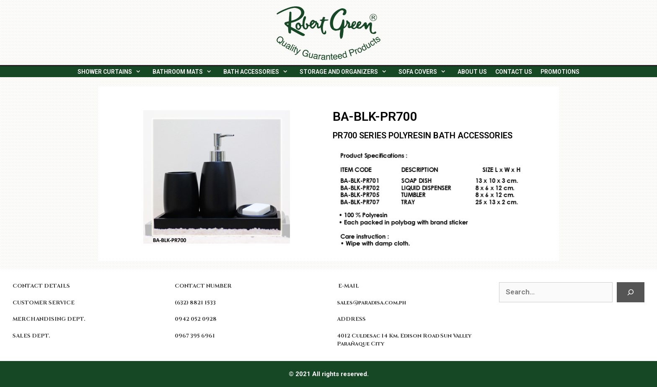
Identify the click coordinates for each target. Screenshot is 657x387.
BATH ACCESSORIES (259, 72)
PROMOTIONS (560, 71)
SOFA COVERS (425, 72)
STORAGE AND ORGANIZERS (347, 72)
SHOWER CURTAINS (113, 72)
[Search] (630, 292)
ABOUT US (472, 71)
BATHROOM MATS (186, 72)
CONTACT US (513, 71)
